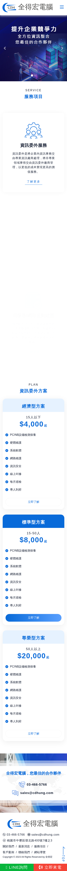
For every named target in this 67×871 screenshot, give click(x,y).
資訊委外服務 (33, 162)
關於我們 (8, 846)
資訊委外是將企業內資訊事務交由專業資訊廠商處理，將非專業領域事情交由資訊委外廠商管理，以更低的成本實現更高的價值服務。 (33, 179)
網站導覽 (40, 852)
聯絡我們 (24, 852)
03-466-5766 (37, 784)
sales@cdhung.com (36, 793)
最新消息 (24, 846)
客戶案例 (8, 852)
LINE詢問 (17, 867)
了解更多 (33, 198)
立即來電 (50, 867)
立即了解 (33, 501)
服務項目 (40, 846)
